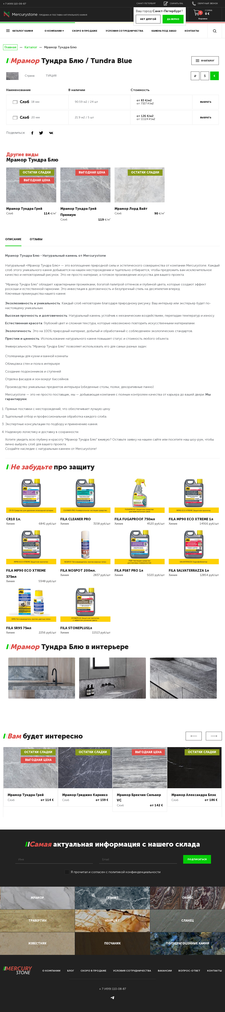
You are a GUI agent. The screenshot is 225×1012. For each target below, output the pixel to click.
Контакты (192, 30)
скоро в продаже (84, 30)
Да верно (173, 19)
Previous (194, 736)
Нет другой (148, 19)
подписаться (197, 859)
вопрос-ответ (189, 970)
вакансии (165, 970)
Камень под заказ (163, 30)
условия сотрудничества (124, 30)
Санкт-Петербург (146, 3)
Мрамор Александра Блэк (193, 795)
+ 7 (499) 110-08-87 (14, 3)
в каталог (205, 60)
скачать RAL (173, 4)
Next (214, 736)
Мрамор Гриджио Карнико (85, 795)
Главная (10, 47)
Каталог (31, 47)
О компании (51, 970)
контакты (214, 970)
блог (70, 970)
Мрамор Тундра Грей (26, 795)
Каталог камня (19, 30)
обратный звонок (205, 4)
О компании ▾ (54, 30)
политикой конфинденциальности (135, 872)
